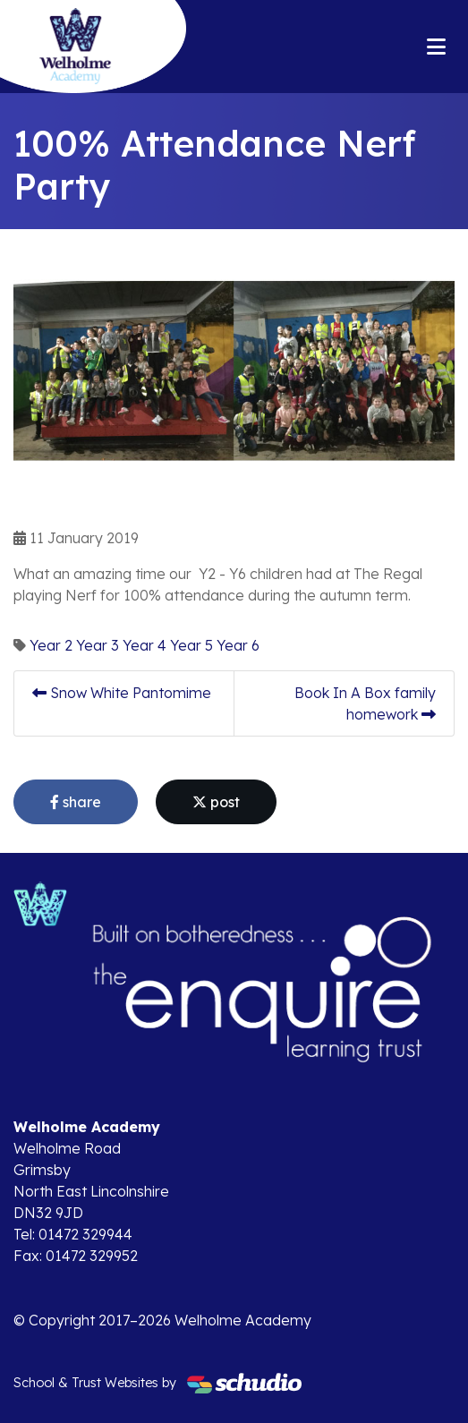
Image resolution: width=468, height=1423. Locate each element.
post (216, 802)
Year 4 (144, 645)
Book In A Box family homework (365, 703)
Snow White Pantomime (121, 693)
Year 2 (51, 645)
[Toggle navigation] (436, 46)
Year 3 (97, 645)
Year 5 (191, 645)
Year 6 (238, 645)
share (75, 802)
